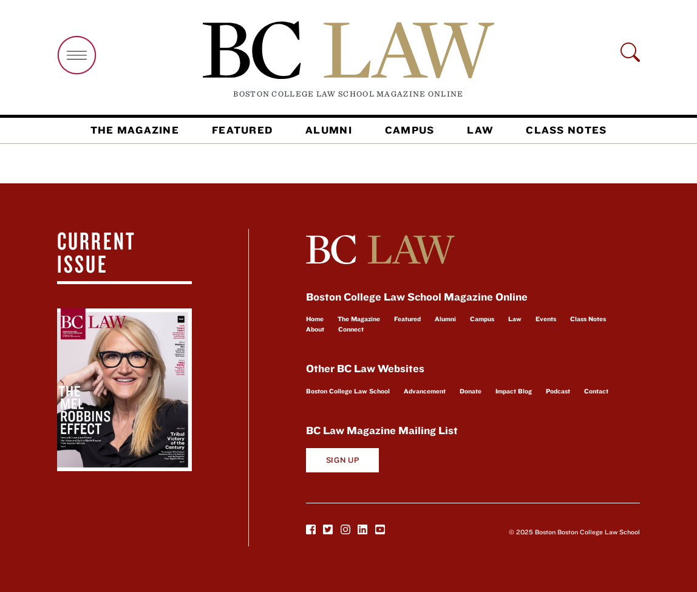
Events (546, 319)
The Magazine (134, 130)
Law (480, 130)
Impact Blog (513, 391)
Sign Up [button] (342, 459)
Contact (596, 391)
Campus (410, 130)
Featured (242, 130)
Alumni (328, 130)
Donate (470, 391)
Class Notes (566, 130)
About (315, 329)
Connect (351, 329)
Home (315, 319)
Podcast (558, 391)
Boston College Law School (348, 391)
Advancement (425, 391)
